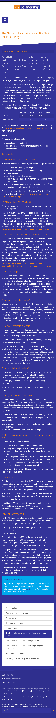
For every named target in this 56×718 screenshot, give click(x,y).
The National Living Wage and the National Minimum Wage (26, 634)
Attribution (9, 689)
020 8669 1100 (8, 675)
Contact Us (11, 691)
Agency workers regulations (17, 613)
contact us (30, 589)
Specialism (17, 689)
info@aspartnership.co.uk (14, 679)
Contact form (10, 682)
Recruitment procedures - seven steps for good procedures (24, 647)
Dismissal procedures (14, 623)
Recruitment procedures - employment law (22, 641)
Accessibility (27, 691)
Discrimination (11, 608)
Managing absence (13, 628)
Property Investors (40, 689)
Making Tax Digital (27, 689)
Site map (19, 691)
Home (3, 689)
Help (40, 691)
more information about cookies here (36, 706)
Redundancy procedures (15, 653)
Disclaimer (35, 691)
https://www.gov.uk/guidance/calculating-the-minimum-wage (25, 229)
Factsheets (6, 51)
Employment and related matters (19, 51)
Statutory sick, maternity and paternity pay (22, 658)
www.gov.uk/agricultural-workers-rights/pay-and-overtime (28, 128)
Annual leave (11, 618)
